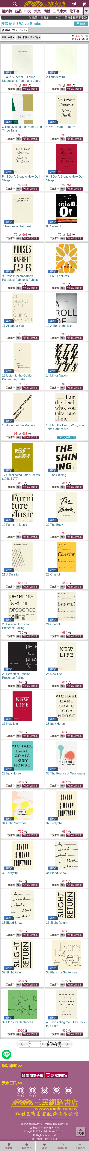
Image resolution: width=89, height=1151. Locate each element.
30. (65, 773)
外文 (37, 11)
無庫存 (10, 89)
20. (54, 524)
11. (13, 325)
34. (56, 873)
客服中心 (26, 1146)
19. (14, 524)
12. (59, 325)
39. (17, 1022)
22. (53, 574)
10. (57, 276)
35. (12, 922)
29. (11, 773)
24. (53, 624)
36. (57, 922)
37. (13, 972)
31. (14, 823)
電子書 (74, 11)
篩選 (81, 23)
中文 (27, 11)
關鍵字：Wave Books (14, 30)
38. (61, 972)
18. (56, 475)
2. (55, 77)
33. (10, 873)
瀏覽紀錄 (62, 1146)
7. (16, 226)
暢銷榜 (7, 11)
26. (54, 674)
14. (57, 375)
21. (11, 574)
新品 (18, 11)
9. (22, 279)
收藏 (44, 1146)
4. (60, 126)
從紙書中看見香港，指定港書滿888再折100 (69, 17)
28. (55, 723)
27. (10, 723)
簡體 (46, 11)
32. (54, 823)
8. (53, 226)
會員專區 (80, 1146)
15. (18, 425)
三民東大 (60, 11)
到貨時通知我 (67, 437)
